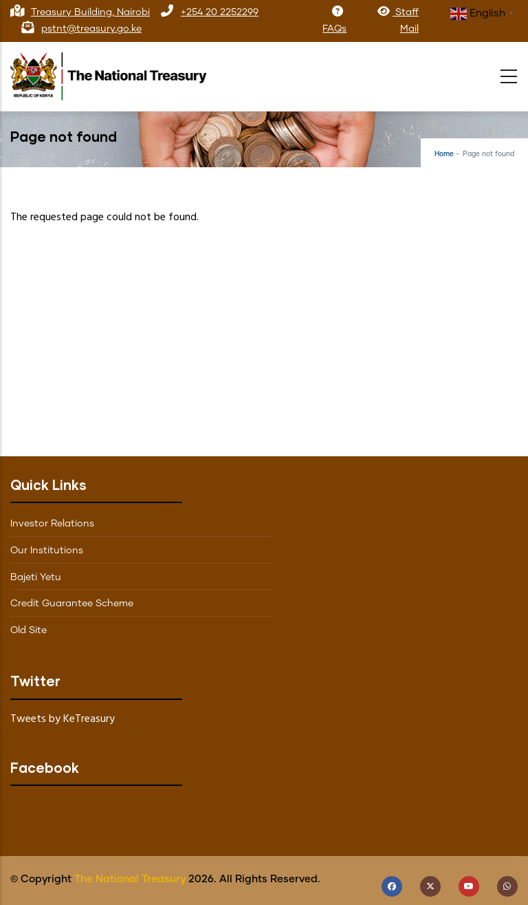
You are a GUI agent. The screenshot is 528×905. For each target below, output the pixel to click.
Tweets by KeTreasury (62, 719)
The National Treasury (130, 879)
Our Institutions (46, 550)
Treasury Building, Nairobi (90, 12)
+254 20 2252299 (219, 12)
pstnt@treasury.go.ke (91, 29)
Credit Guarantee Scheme (71, 603)
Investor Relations (52, 524)
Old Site (28, 630)
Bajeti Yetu (35, 577)
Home (444, 154)
